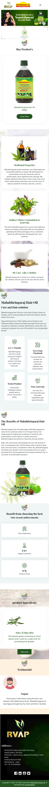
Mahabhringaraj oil (38, 782)
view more (24, 652)
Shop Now (24, 116)
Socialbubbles (30, 785)
